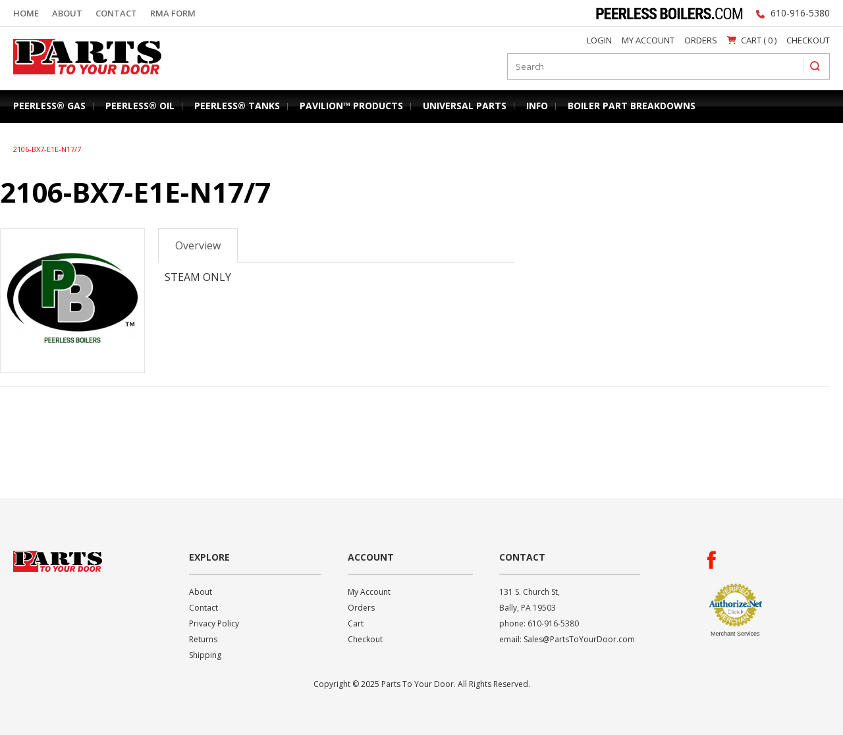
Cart (356, 623)
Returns (203, 639)
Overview (198, 245)
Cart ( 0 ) (751, 40)
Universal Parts (464, 105)
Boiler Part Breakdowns (631, 105)
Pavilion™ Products (351, 105)
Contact (116, 13)
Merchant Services (735, 633)
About (67, 13)
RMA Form (173, 13)
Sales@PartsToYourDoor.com (579, 639)
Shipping (205, 655)
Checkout (808, 40)
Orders (700, 40)
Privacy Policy (214, 623)
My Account (648, 40)
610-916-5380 (800, 13)
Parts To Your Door (83, 77)
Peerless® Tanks (237, 105)
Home (26, 13)
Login (599, 40)
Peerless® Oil (140, 105)
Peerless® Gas (49, 105)
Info (537, 105)
